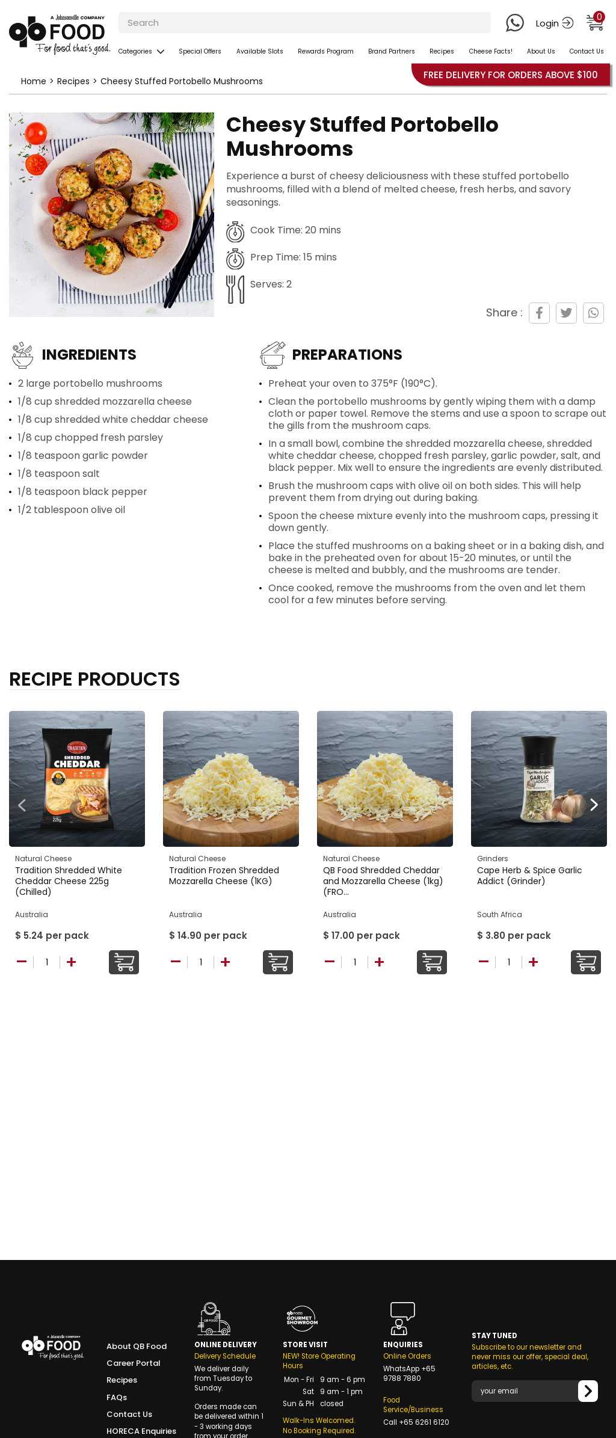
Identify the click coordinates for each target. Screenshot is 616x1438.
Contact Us (587, 51)
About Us (541, 51)
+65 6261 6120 (424, 1422)
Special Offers (200, 51)
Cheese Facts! (491, 51)
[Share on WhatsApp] (593, 313)
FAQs (116, 1397)
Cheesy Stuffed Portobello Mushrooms (181, 81)
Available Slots (259, 51)
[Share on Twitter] (566, 313)
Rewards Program (326, 51)
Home (33, 81)
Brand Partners (391, 51)
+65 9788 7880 (409, 1373)
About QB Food (136, 1346)
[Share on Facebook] (539, 313)
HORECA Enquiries (141, 1431)
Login (555, 23)
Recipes (442, 51)
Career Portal (133, 1363)
